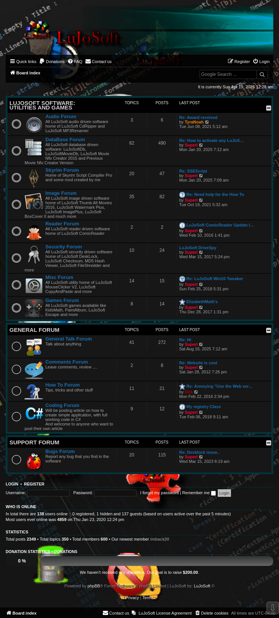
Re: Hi (185, 340)
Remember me (199, 492)
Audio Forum (60, 116)
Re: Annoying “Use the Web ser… (219, 386)
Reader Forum (62, 224)
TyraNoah (194, 122)
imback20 (159, 539)
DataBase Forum (65, 139)
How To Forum (62, 385)
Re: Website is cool (198, 363)
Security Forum (63, 247)
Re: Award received (198, 117)
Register (34, 484)
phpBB (94, 586)
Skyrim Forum (62, 170)
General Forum (34, 330)
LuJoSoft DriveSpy (197, 247)
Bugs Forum (60, 451)
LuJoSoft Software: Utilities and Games (42, 105)
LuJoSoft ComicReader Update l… (220, 225)
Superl (191, 145)
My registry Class (203, 406)
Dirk (189, 392)
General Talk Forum (68, 339)
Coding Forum (62, 405)
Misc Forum (59, 277)
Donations (65, 551)
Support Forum (34, 442)
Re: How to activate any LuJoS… (211, 140)
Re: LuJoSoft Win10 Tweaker (214, 278)
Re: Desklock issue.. (199, 452)
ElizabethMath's (202, 301)
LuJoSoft (202, 586)
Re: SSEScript (193, 171)
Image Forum (61, 193)
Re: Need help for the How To (215, 194)
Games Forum (62, 300)
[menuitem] (52, 61)
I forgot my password (159, 492)
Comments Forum (66, 362)
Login (12, 484)
